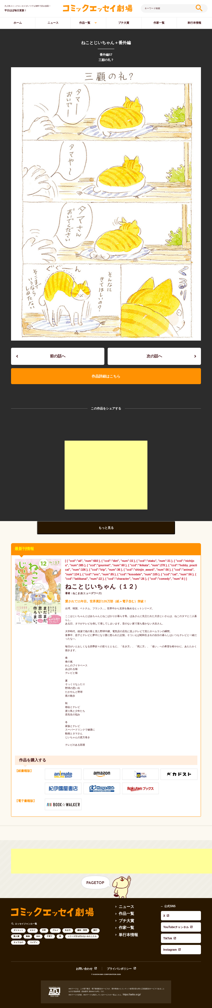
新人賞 (16, 928)
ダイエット (18, 922)
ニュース (53, 22)
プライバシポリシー (116, 948)
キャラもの (18, 933)
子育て (49, 928)
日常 (44, 922)
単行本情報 (125, 923)
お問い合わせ (89, 948)
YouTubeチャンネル (173, 908)
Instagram (167, 918)
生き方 (68, 922)
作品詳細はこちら (106, 371)
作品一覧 (84, 22)
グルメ (55, 922)
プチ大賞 (123, 22)
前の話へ (58, 354)
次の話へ (154, 354)
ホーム (18, 22)
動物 (28, 928)
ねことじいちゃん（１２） (91, 579)
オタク (33, 922)
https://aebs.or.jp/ (129, 973)
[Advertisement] (106, 469)
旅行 (95, 922)
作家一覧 (159, 22)
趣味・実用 (82, 922)
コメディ (34, 933)
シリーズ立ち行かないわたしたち (82, 928)
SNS (38, 928)
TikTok (165, 913)
